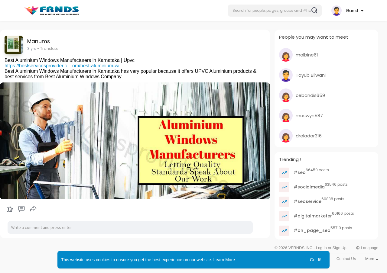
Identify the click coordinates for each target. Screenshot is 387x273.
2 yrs (31, 48)
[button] (275, 11)
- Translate (48, 48)
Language (367, 248)
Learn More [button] (224, 259)
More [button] (371, 258)
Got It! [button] (315, 259)
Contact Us (346, 259)
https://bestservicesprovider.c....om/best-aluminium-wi (62, 65)
